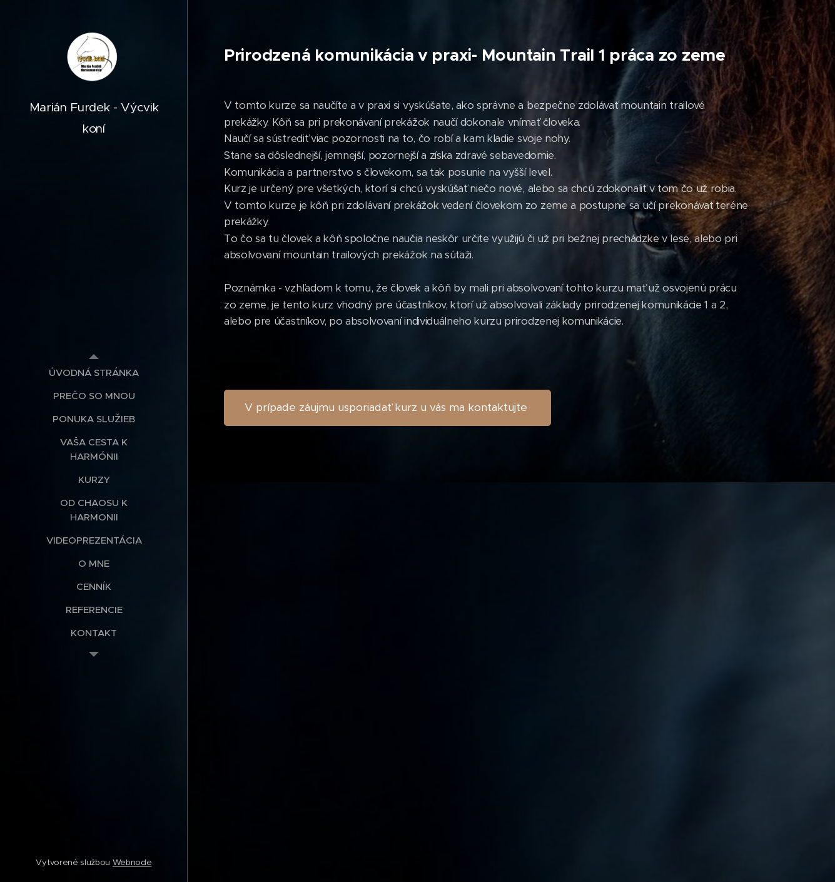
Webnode (132, 862)
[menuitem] (94, 372)
